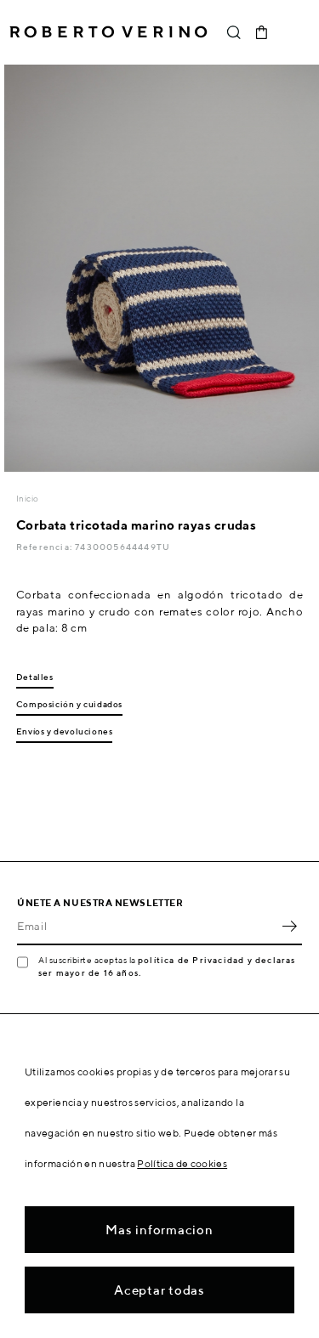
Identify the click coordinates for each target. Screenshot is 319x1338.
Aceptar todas (159, 1290)
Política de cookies (182, 1163)
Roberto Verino (108, 32)
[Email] (146, 927)
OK (289, 927)
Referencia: (45, 546)
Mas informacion (159, 1229)
